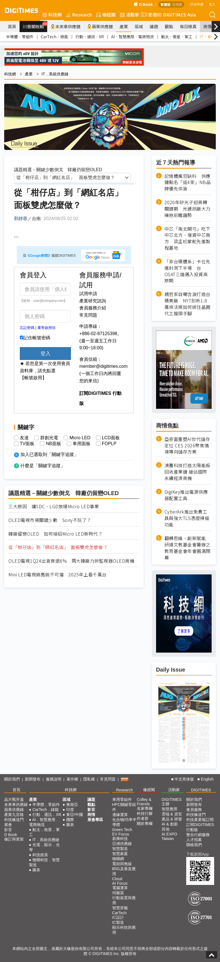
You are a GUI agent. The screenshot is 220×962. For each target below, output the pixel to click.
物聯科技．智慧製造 (44, 862)
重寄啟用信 (46, 328)
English (207, 779)
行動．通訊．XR (89, 36)
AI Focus (120, 883)
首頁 (12, 26)
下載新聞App (197, 854)
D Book (143, 4)
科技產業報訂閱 (200, 819)
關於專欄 (144, 823)
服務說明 (53, 779)
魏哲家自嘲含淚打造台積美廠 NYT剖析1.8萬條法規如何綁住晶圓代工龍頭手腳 (187, 303)
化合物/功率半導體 (124, 822)
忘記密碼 (27, 328)
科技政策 (40, 855)
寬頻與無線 (122, 863)
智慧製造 (120, 848)
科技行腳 (144, 813)
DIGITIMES (201, 790)
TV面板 (27, 443)
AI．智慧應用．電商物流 (132, 36)
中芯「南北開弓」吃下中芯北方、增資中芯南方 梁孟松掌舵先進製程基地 (187, 238)
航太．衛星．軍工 (176, 36)
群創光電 (49, 438)
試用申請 (88, 293)
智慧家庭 (120, 853)
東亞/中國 (74, 814)
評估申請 (196, 4)
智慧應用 (169, 809)
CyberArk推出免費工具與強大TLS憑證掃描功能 (186, 518)
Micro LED (80, 438)
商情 (207, 26)
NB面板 (53, 443)
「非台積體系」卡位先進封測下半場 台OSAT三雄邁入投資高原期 (187, 271)
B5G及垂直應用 (124, 871)
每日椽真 (188, 26)
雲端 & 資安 (172, 814)
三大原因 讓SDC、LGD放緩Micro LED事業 (53, 506)
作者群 (143, 818)
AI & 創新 (170, 824)
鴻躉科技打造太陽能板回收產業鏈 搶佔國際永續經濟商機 (187, 471)
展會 (8, 824)
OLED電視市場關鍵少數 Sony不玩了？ (49, 520)
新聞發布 (32, 779)
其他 (165, 829)
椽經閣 (106, 14)
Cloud (117, 879)
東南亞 (72, 804)
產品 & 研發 (172, 819)
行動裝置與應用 (124, 900)
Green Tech (122, 829)
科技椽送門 (14, 819)
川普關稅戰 (35, 25)
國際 (70, 819)
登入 (212, 4)
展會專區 (95, 819)
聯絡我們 (194, 844)
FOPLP (109, 443)
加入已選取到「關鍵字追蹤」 (49, 454)
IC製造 (118, 922)
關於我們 (12, 779)
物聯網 (118, 858)
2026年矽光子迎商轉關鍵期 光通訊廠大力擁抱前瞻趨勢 (187, 208)
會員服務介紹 (92, 307)
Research (79, 14)
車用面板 (81, 443)
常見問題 (88, 315)
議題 (154, 26)
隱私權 (89, 779)
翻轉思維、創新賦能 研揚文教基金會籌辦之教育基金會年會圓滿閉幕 (187, 547)
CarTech (119, 913)
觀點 (169, 26)
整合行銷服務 (198, 834)
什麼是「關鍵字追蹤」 (42, 465)
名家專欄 (144, 808)
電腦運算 (120, 887)
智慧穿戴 (120, 908)
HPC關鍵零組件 (124, 807)
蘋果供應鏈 (100, 26)
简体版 (177, 4)
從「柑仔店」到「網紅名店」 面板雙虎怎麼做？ (57, 547)
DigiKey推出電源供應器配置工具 (186, 495)
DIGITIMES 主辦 (172, 801)
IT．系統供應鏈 (55, 74)
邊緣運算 (120, 814)
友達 (24, 438)
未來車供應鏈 (65, 26)
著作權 (72, 779)
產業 (123, 26)
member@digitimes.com (103, 366)
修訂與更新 (14, 839)
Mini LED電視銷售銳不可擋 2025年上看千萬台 (57, 574)
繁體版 (166, 4)
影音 (148, 14)
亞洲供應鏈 (122, 843)
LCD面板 (111, 438)
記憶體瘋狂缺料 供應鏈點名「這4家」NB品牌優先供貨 (187, 182)
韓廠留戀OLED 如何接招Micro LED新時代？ (55, 534)
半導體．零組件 (20, 36)
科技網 (52, 14)
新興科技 (120, 838)
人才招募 (194, 839)
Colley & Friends (144, 801)
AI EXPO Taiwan (169, 836)
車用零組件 (122, 799)
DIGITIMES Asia (176, 14)
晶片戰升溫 (14, 799)
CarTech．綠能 (54, 36)
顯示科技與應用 (124, 930)
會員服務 (194, 809)
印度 (70, 809)
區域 (139, 26)
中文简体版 (184, 779)
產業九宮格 (14, 814)
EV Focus (120, 834)
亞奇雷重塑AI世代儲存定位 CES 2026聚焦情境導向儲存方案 (187, 445)
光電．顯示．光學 (44, 847)
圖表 (36, 870)
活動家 (129, 14)
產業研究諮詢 (92, 301)
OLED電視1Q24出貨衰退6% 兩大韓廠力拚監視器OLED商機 (71, 561)
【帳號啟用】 (33, 377)
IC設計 (118, 917)
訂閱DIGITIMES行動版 (200, 827)
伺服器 (118, 893)
